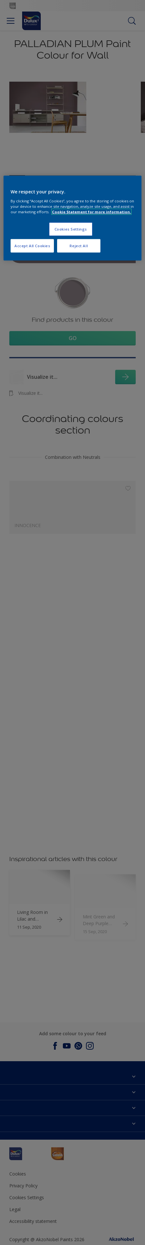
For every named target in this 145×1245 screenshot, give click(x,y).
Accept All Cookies (32, 245)
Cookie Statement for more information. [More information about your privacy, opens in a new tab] (91, 211)
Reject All (79, 245)
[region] (72, 218)
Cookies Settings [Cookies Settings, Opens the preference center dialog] (71, 229)
